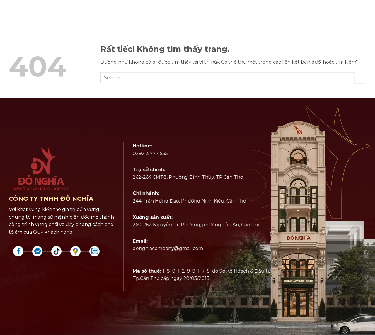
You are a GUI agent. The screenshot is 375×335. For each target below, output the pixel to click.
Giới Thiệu (110, 13)
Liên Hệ (337, 13)
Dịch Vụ (42, 13)
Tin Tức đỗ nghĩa (291, 13)
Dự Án (75, 13)
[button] (364, 13)
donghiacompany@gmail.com (165, 248)
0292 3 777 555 (148, 153)
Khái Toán (243, 13)
